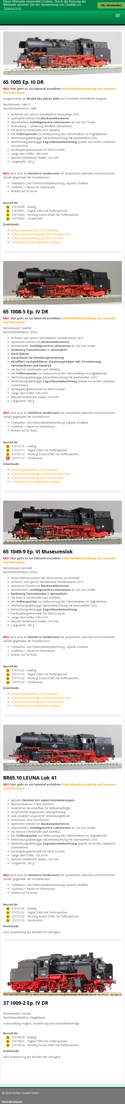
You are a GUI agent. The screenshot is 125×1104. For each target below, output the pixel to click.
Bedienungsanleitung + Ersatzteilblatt (34, 230)
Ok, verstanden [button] (111, 5)
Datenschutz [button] (12, 8)
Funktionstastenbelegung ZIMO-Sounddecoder (41, 234)
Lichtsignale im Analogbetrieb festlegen (36, 242)
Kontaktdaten (12, 1101)
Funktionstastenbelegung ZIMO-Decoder (37, 238)
